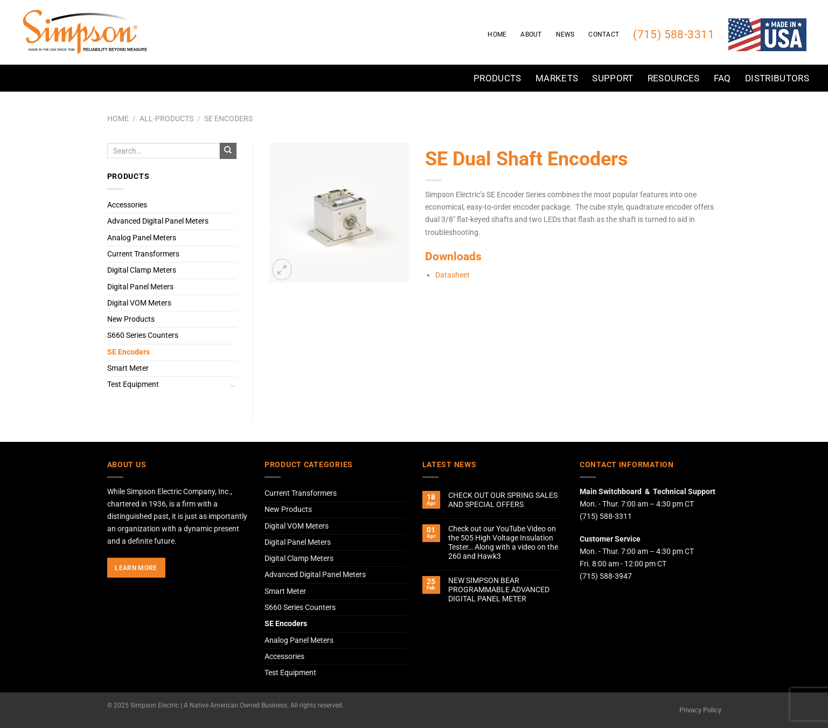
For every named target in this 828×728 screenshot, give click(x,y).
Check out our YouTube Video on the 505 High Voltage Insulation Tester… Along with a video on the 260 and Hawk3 (503, 542)
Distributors (777, 78)
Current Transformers (143, 254)
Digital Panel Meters (140, 287)
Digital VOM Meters (139, 303)
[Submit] (228, 151)
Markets (556, 78)
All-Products (166, 118)
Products (497, 78)
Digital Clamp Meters (141, 270)
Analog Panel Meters (141, 237)
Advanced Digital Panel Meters (157, 221)
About (530, 34)
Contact (603, 34)
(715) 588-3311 (673, 34)
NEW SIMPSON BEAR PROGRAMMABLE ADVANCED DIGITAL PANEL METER (498, 590)
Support (612, 78)
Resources (674, 78)
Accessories (127, 205)
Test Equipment (133, 384)
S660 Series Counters (142, 335)
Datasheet (452, 275)
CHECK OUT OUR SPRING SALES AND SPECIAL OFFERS (503, 500)
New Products (131, 319)
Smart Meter (128, 368)
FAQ (722, 78)
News (565, 34)
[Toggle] (233, 385)
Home (497, 34)
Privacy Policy (700, 710)
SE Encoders (228, 118)
